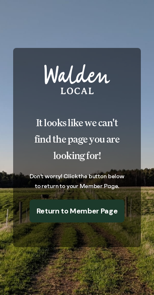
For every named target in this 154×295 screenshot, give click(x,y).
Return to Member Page (77, 211)
